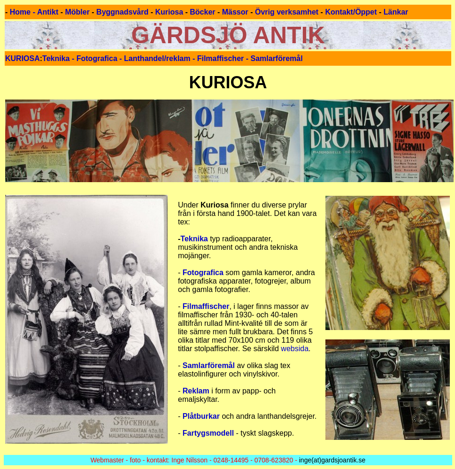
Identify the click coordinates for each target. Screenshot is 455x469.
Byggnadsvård (122, 12)
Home (20, 12)
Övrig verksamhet (286, 12)
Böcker (202, 12)
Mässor (235, 12)
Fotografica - (100, 58)
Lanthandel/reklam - (160, 58)
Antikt (47, 12)
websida (294, 349)
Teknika (195, 239)
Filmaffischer (220, 58)
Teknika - (59, 58)
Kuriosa (169, 12)
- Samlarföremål (273, 58)
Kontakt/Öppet (351, 12)
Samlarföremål (210, 365)
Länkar (396, 12)
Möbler (77, 12)
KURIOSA (22, 58)
